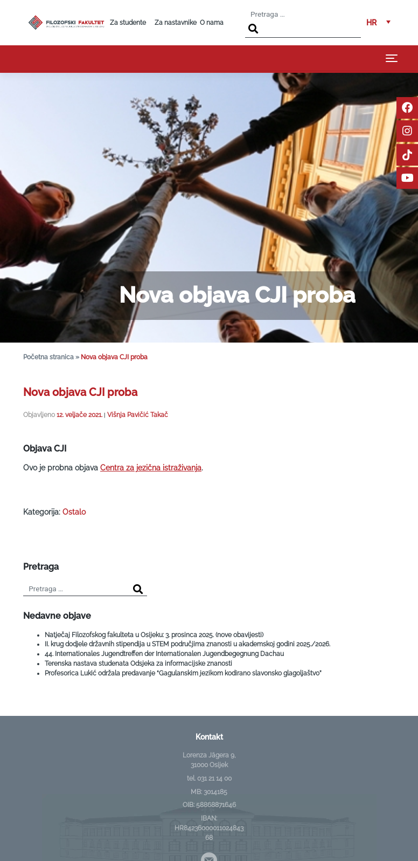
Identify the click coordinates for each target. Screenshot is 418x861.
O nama (212, 22)
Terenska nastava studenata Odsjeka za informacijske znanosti (138, 663)
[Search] (253, 29)
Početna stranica (48, 357)
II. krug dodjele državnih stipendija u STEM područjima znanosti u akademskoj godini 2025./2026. (187, 644)
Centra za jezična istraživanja (150, 467)
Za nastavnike (176, 22)
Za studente (128, 22)
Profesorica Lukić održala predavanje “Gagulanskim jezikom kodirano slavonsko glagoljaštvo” (183, 673)
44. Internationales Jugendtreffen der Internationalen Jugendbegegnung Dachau (164, 654)
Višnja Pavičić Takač (137, 415)
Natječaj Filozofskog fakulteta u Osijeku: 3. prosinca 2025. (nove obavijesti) (154, 635)
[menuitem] (378, 22)
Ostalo (74, 512)
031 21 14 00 (214, 778)
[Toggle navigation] (391, 58)
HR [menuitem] (371, 22)
